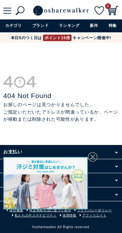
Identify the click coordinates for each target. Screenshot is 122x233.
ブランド (40, 25)
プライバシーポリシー (94, 210)
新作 (94, 25)
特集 (113, 25)
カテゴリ (13, 25)
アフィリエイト (94, 215)
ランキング (69, 25)
